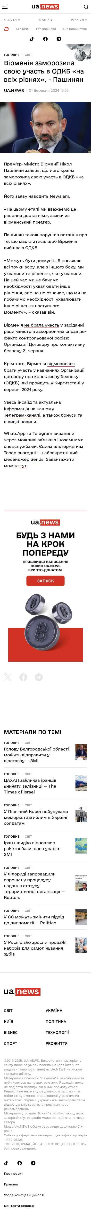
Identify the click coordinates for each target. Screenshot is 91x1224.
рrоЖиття (57, 1043)
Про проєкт (13, 1173)
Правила (11, 1184)
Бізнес (11, 1032)
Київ (8, 1021)
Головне (11, 54)
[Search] (86, 7)
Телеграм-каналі (22, 415)
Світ (28, 54)
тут (23, 465)
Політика (56, 1021)
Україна (54, 1010)
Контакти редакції (19, 1205)
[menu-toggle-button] (5, 7)
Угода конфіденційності (24, 1195)
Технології (57, 1032)
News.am (59, 196)
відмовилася (61, 363)
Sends (37, 459)
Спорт (10, 1043)
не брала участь (41, 325)
